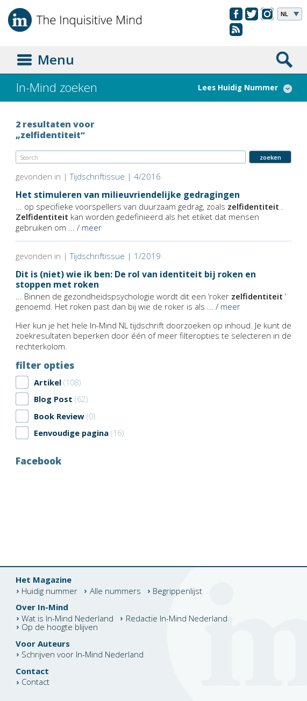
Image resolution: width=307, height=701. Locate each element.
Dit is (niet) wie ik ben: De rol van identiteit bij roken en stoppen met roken (136, 279)
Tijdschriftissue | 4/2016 (115, 176)
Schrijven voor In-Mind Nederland (83, 654)
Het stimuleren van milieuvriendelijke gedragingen (128, 195)
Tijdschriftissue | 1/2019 (115, 256)
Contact (35, 682)
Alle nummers (115, 591)
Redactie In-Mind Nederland (176, 618)
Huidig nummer (49, 591)
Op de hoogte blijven (60, 627)
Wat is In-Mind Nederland (67, 618)
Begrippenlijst (177, 591)
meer (92, 227)
